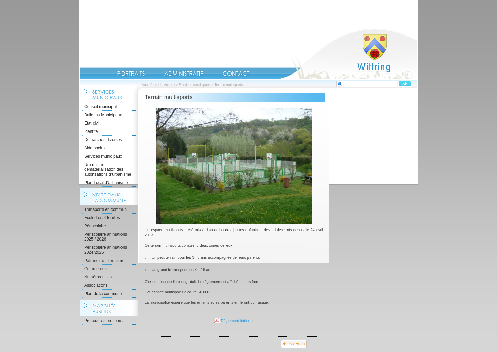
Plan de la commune (103, 293)
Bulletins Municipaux (103, 115)
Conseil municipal (100, 106)
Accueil (346, 53)
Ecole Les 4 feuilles (102, 217)
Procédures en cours (103, 320)
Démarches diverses (103, 139)
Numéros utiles (98, 277)
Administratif (184, 73)
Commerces (95, 268)
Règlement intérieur (237, 321)
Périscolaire (95, 226)
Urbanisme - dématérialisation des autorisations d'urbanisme (107, 169)
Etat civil (92, 123)
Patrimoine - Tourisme (104, 260)
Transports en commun (105, 209)
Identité (91, 131)
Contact (236, 73)
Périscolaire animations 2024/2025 (105, 250)
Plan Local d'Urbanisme (106, 182)
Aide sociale (95, 148)
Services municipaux (195, 85)
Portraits (130, 73)
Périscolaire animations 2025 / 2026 (105, 237)
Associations (95, 285)
